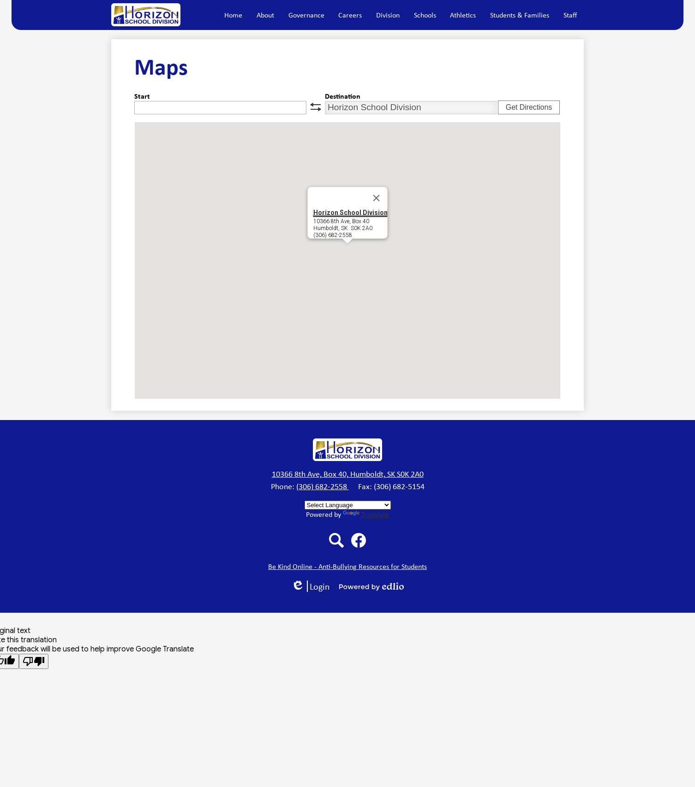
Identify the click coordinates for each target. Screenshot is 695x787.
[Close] (376, 198)
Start (142, 96)
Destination (342, 96)
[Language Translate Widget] (348, 505)
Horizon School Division (350, 212)
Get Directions (529, 107)
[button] (265, 15)
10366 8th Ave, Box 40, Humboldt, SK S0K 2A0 (348, 473)
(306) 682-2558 (322, 486)
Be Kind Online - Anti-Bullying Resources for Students (347, 566)
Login (310, 586)
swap (315, 107)
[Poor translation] (33, 661)
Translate (366, 514)
